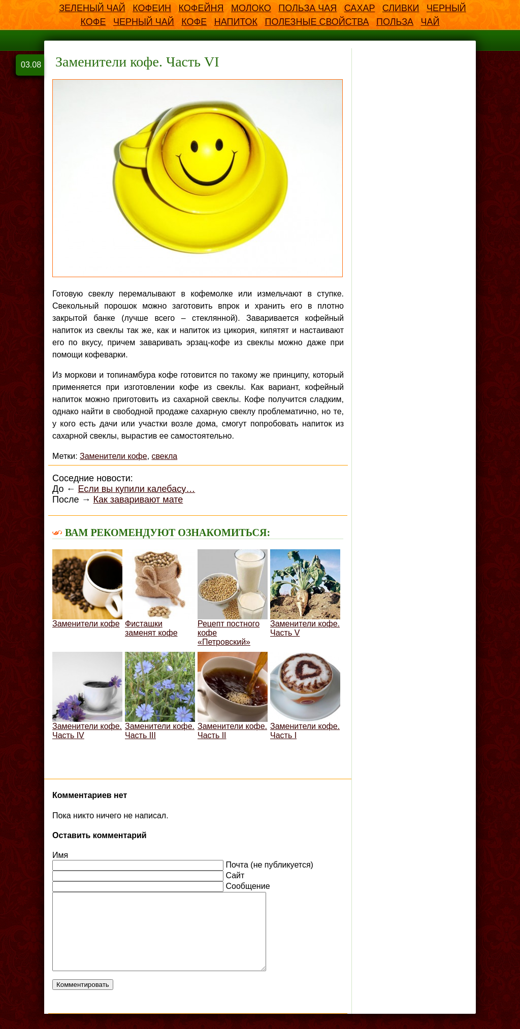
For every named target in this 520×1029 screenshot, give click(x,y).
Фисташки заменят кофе (160, 593)
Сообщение (247, 886)
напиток (235, 22)
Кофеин (152, 8)
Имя (60, 855)
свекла (165, 456)
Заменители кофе (113, 456)
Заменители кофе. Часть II (233, 696)
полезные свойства (317, 22)
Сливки (400, 8)
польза (394, 22)
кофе (194, 22)
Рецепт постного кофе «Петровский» (233, 597)
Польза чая (307, 8)
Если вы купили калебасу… (136, 489)
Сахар (359, 8)
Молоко (251, 8)
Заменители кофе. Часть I (305, 696)
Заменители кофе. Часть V (305, 593)
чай (430, 22)
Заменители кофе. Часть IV (87, 696)
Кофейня (201, 8)
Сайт (234, 875)
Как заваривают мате (138, 499)
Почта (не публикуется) (269, 864)
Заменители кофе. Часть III (160, 696)
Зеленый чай (92, 8)
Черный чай (143, 22)
